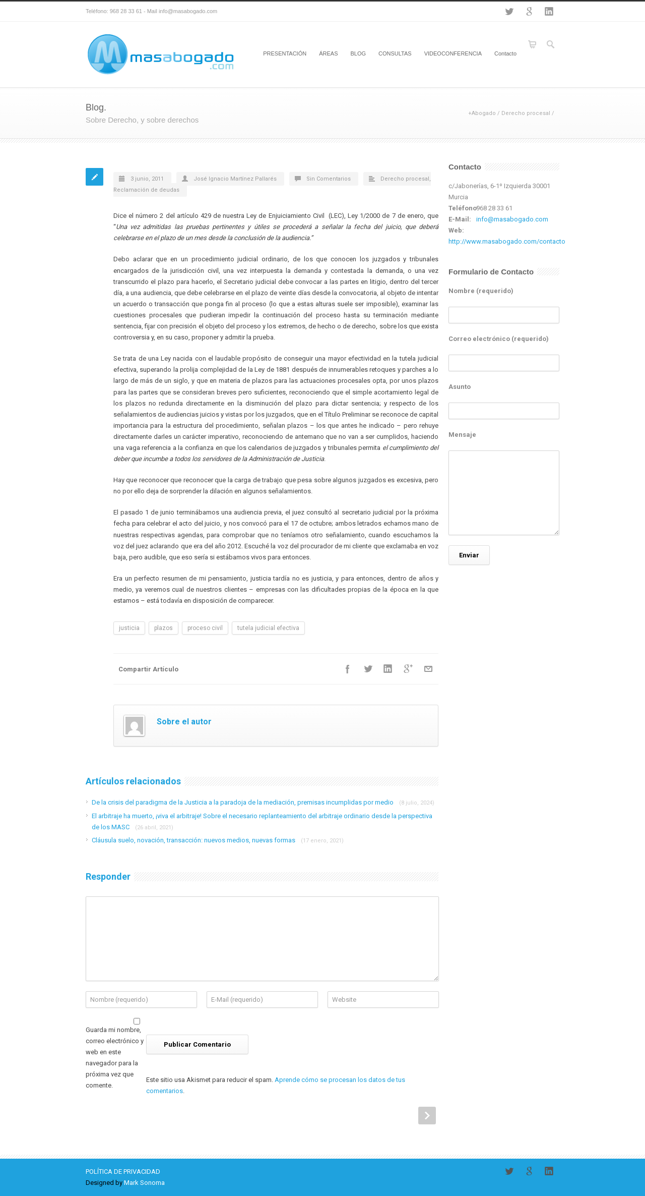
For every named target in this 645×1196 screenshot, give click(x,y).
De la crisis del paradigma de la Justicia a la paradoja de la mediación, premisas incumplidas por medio (263, 802)
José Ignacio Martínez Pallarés (235, 179)
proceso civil (205, 628)
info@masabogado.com (512, 219)
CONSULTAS (395, 53)
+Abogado (482, 113)
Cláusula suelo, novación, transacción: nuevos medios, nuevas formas (218, 840)
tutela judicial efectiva (268, 628)
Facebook (348, 669)
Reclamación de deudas (146, 190)
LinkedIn (549, 12)
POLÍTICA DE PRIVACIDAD (123, 1171)
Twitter (509, 12)
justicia (129, 628)
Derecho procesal (525, 113)
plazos (163, 628)
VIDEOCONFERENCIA (453, 53)
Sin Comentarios (328, 179)
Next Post (427, 1115)
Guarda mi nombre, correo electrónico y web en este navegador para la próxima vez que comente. (115, 1057)
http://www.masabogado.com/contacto (506, 241)
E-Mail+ (428, 669)
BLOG (358, 53)
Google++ (408, 669)
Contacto (505, 53)
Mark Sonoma (144, 1182)
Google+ (529, 12)
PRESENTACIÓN (284, 53)
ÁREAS (328, 53)
